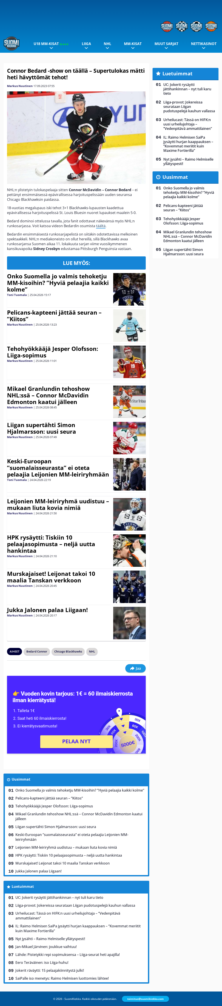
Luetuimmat (23, 886)
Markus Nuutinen (20, 86)
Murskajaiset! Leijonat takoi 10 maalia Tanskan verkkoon (51, 577)
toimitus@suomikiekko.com (145, 999)
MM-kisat (133, 43)
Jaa (135, 668)
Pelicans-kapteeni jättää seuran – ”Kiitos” (54, 315)
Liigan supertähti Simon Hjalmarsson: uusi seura (41, 428)
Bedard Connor (36, 651)
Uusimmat (21, 779)
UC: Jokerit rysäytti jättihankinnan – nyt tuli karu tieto (59, 897)
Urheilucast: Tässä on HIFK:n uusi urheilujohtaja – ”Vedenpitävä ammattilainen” (67, 916)
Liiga (86, 43)
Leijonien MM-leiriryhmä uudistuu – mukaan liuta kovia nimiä (58, 504)
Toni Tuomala (17, 295)
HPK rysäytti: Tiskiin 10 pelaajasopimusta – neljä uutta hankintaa (51, 544)
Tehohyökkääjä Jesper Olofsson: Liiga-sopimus (52, 352)
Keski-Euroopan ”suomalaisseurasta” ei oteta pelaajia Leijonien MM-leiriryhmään (58, 467)
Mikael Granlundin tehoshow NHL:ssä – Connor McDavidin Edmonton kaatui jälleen (48, 395)
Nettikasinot (204, 43)
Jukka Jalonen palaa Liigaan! (47, 610)
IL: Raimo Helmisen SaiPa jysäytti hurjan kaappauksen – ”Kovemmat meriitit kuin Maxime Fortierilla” (78, 928)
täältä (101, 225)
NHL (107, 43)
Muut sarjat (166, 43)
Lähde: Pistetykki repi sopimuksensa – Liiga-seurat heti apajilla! (67, 954)
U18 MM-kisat (51, 43)
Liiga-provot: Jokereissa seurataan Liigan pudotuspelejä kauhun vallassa (75, 905)
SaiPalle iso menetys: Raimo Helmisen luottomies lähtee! (62, 978)
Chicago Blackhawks (68, 651)
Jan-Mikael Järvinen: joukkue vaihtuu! (46, 946)
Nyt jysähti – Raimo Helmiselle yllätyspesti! (50, 938)
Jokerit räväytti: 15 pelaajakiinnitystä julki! (49, 970)
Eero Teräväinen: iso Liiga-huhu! (41, 962)
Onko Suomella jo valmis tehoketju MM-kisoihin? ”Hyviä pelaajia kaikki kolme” (58, 282)
